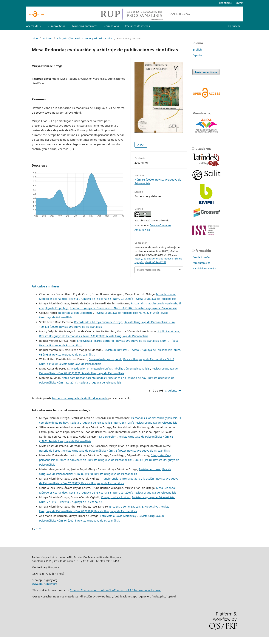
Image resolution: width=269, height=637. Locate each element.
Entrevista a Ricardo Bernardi (96, 340)
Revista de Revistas (116, 350)
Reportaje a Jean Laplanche (75, 312)
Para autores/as (201, 262)
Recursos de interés (137, 26)
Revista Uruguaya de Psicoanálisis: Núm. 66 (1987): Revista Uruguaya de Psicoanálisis (123, 308)
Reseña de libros (50, 450)
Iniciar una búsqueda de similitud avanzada (80, 398)
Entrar (239, 2)
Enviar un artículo (206, 72)
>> (39, 528)
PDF (142, 144)
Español (197, 55)
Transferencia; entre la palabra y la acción (128, 478)
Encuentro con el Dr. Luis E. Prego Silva (134, 506)
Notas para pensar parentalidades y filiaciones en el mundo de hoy (104, 378)
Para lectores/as (201, 257)
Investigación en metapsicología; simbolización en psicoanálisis (109, 368)
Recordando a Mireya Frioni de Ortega (98, 322)
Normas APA (111, 26)
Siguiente (171, 390)
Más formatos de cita (148, 269)
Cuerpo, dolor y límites (115, 497)
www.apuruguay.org (45, 584)
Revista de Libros (150, 469)
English (197, 49)
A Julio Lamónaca (168, 331)
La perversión (108, 436)
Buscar (234, 26)
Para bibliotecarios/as (204, 268)
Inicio (35, 38)
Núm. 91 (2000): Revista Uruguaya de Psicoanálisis (84, 38)
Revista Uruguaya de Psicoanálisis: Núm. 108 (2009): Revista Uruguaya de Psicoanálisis (93, 336)
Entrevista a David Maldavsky (118, 516)
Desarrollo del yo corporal (105, 359)
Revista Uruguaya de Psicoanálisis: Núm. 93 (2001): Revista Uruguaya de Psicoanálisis (122, 298)
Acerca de (32, 26)
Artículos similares (46, 286)
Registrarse (225, 2)
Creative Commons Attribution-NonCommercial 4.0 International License (115, 590)
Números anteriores (85, 26)
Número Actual (56, 26)
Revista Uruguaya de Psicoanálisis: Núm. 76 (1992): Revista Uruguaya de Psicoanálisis (116, 450)
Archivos (47, 38)
